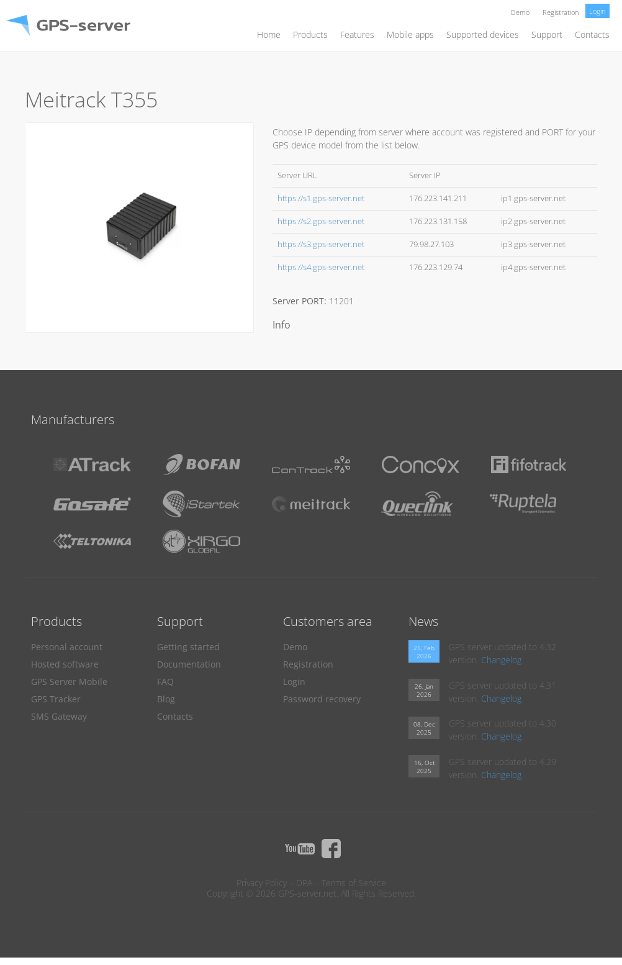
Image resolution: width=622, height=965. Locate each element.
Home (269, 34)
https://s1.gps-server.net (320, 198)
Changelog (501, 660)
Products (310, 34)
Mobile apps (410, 34)
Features (357, 34)
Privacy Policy (262, 883)
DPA (304, 883)
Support (546, 34)
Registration (561, 12)
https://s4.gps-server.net (320, 267)
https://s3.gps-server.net (320, 244)
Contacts (592, 34)
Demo (520, 12)
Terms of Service (354, 883)
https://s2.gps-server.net (320, 221)
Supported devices (482, 34)
